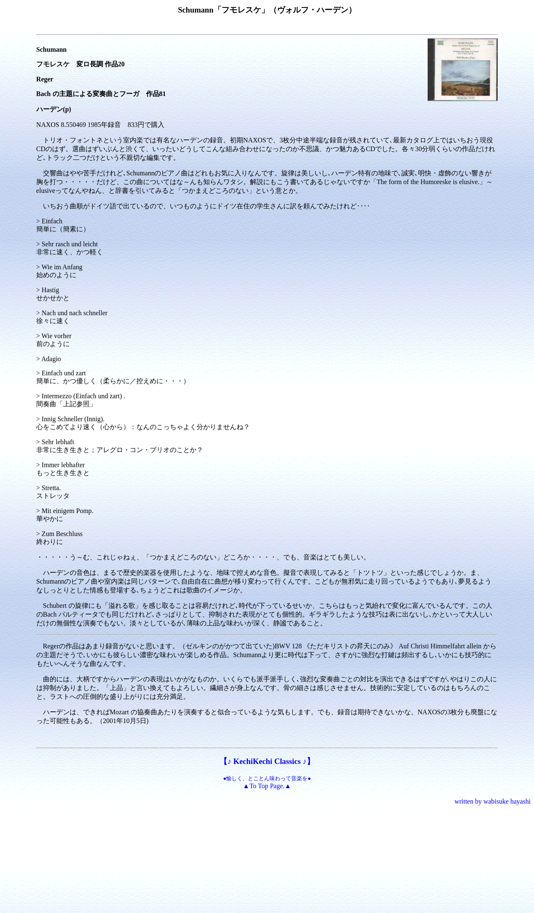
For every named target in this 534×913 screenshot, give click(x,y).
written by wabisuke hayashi (492, 801)
